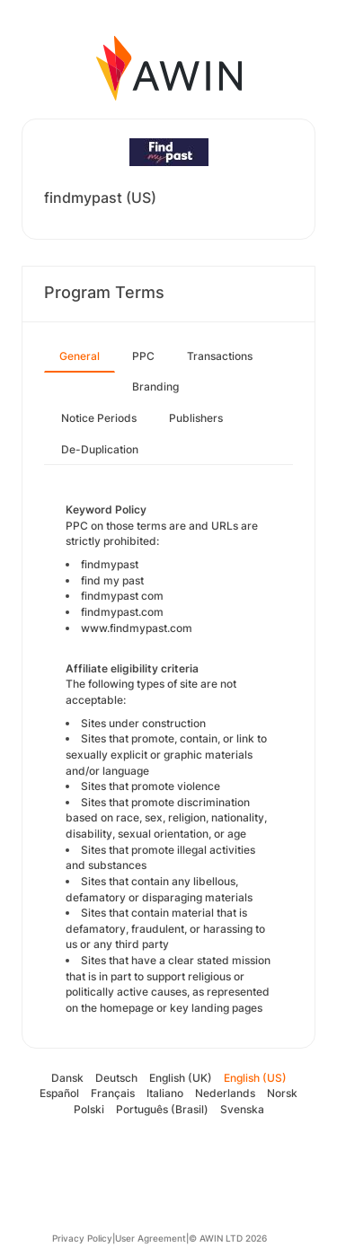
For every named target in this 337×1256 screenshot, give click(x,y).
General (79, 356)
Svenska (242, 1109)
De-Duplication (99, 449)
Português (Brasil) (162, 1109)
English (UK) (180, 1078)
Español (59, 1093)
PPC (143, 356)
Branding (155, 386)
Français (113, 1093)
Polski (89, 1109)
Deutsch (116, 1078)
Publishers (196, 418)
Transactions (220, 356)
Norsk (282, 1093)
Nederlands (225, 1093)
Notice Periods (99, 418)
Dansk (67, 1078)
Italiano (164, 1093)
